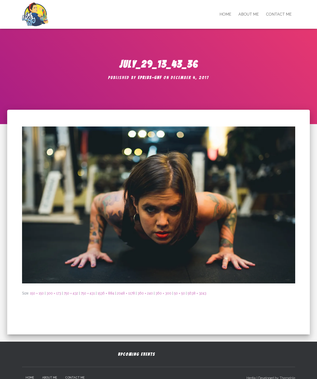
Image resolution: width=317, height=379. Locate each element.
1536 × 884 (106, 293)
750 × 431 (88, 293)
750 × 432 (71, 293)
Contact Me (279, 14)
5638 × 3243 (197, 293)
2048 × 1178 (126, 293)
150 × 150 (37, 293)
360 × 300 (163, 293)
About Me (248, 14)
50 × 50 (179, 293)
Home (225, 14)
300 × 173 (53, 293)
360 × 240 (145, 293)
